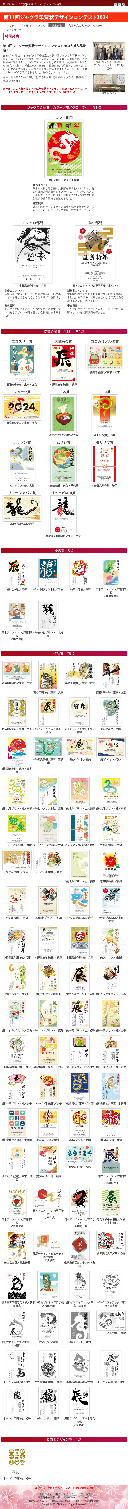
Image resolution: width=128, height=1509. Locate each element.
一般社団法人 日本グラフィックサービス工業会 (64, 1494)
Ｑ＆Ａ (41, 25)
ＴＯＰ (10, 25)
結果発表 (57, 25)
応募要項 (26, 25)
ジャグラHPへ (14, 29)
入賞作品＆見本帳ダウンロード (86, 25)
